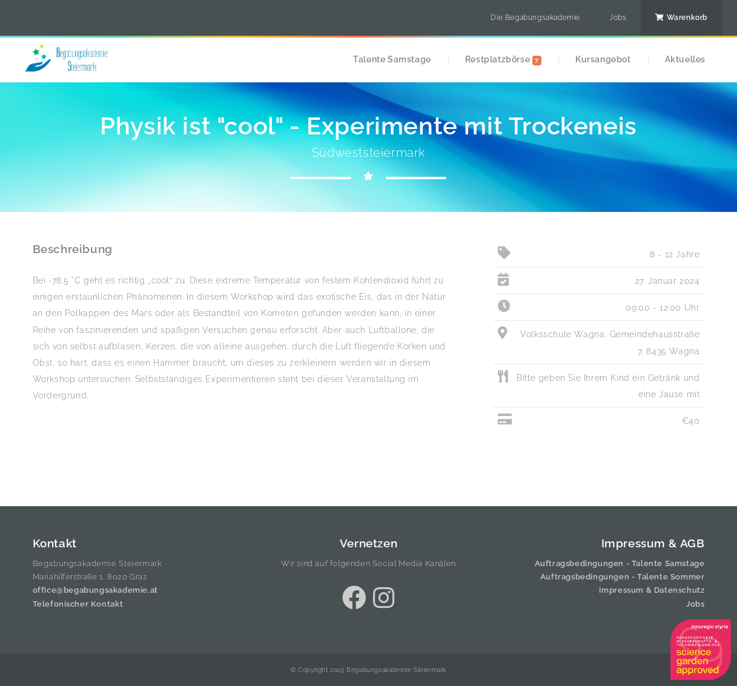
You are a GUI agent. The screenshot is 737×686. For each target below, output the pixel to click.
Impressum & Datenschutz (652, 590)
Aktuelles (685, 59)
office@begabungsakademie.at (95, 590)
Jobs (617, 17)
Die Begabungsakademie (535, 17)
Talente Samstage (392, 59)
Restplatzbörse (503, 59)
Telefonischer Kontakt (78, 603)
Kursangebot (603, 59)
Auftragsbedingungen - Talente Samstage (620, 563)
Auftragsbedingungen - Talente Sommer (622, 576)
